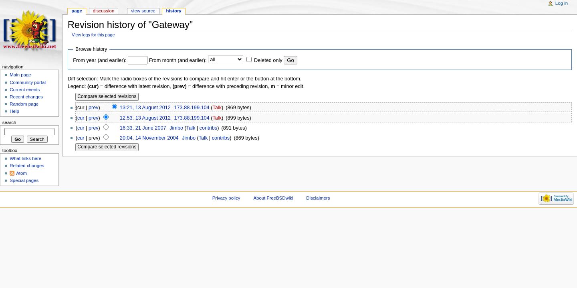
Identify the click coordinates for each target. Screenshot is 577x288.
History (174, 10)
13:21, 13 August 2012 (145, 107)
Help (14, 111)
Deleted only (268, 60)
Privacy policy (226, 198)
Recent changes (26, 96)
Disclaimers (318, 198)
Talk (217, 107)
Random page (24, 104)
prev (94, 107)
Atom (21, 173)
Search (9, 122)
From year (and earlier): (99, 60)
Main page (20, 74)
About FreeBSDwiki (273, 198)
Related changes (27, 165)
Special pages (24, 180)
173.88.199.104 (191, 107)
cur (81, 118)
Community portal (28, 82)
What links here (25, 158)
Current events (25, 89)
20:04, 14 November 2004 (149, 138)
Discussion (103, 10)
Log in (561, 3)
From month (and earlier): (178, 60)
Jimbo (176, 128)
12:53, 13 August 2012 (145, 118)
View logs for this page (93, 34)
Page (76, 10)
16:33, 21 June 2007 (143, 128)
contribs (208, 128)
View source (143, 10)
